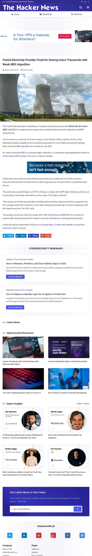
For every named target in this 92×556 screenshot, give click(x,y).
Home (15, 14)
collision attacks (45, 156)
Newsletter (46, 14)
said (64, 139)
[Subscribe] (77, 509)
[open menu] (88, 7)
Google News (48, 225)
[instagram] (53, 535)
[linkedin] (24, 535)
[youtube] (38, 535)
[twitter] (9, 535)
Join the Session (15, 307)
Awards (35, 552)
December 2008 (12, 156)
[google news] (82, 535)
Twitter (58, 225)
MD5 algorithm (23, 146)
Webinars (76, 14)
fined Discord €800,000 (59, 215)
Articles (86, 404)
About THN (7, 549)
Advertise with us (10, 552)
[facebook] (67, 535)
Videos (79, 404)
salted (41, 182)
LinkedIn (69, 225)
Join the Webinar (15, 277)
